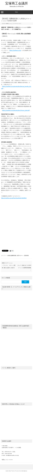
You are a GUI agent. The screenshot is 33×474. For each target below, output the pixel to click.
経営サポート (20, 255)
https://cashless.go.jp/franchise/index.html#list (14, 198)
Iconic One (8, 470)
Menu (16, 12)
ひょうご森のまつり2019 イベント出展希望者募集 (24, 268)
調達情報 (26, 255)
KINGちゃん (9, 23)
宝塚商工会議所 (16, 3)
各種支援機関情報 (11, 255)
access (11, 459)
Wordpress (24, 470)
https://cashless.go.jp (15, 50)
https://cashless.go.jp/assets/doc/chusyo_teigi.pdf (15, 110)
